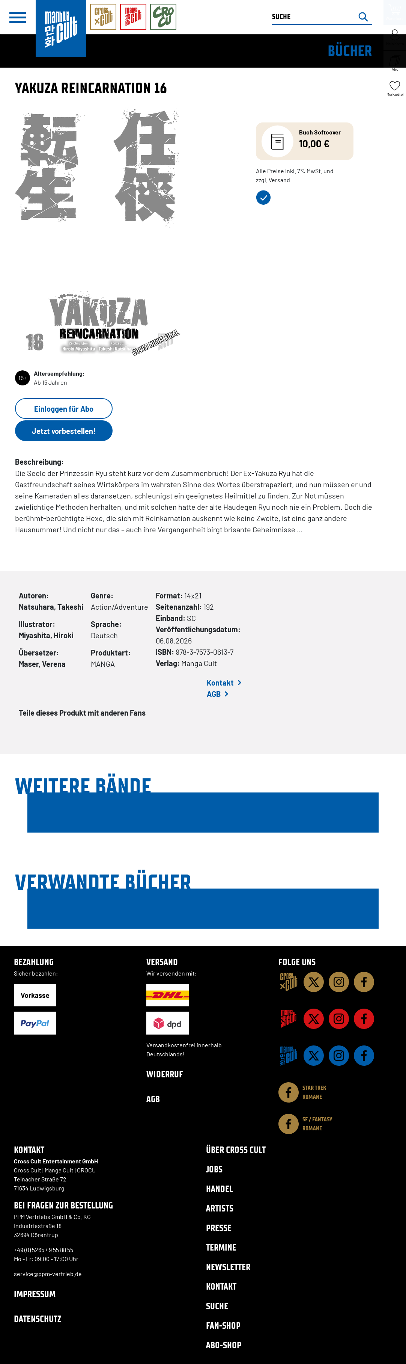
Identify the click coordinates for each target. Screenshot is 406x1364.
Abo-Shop (223, 1345)
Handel (219, 1188)
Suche (217, 1306)
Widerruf (164, 1074)
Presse (219, 1227)
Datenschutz (37, 1318)
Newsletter (228, 1266)
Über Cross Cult (236, 1149)
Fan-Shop (223, 1325)
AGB (214, 693)
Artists (219, 1208)
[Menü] (18, 17)
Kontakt (220, 682)
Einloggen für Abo (63, 408)
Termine (221, 1247)
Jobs (214, 1169)
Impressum (35, 1293)
